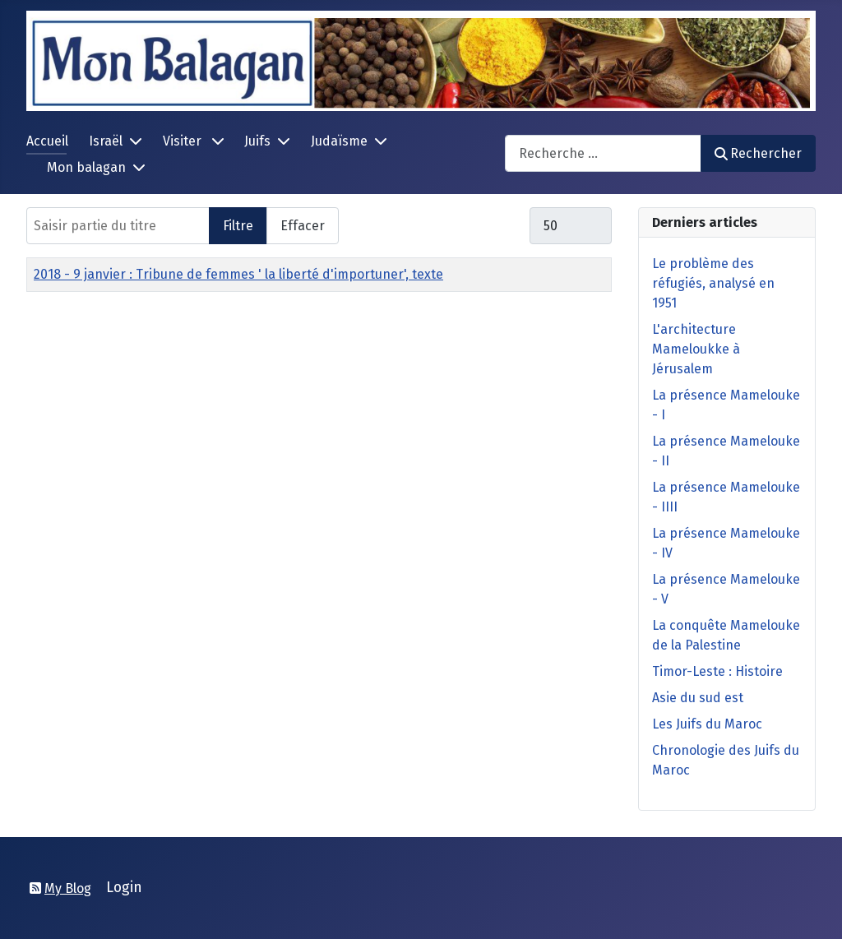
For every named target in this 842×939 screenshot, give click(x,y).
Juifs (257, 141)
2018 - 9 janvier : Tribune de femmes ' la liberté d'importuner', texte (238, 274)
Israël (106, 141)
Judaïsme (339, 141)
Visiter (184, 141)
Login (124, 887)
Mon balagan (86, 167)
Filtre (238, 226)
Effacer (302, 226)
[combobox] (603, 153)
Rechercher (758, 153)
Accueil (47, 141)
